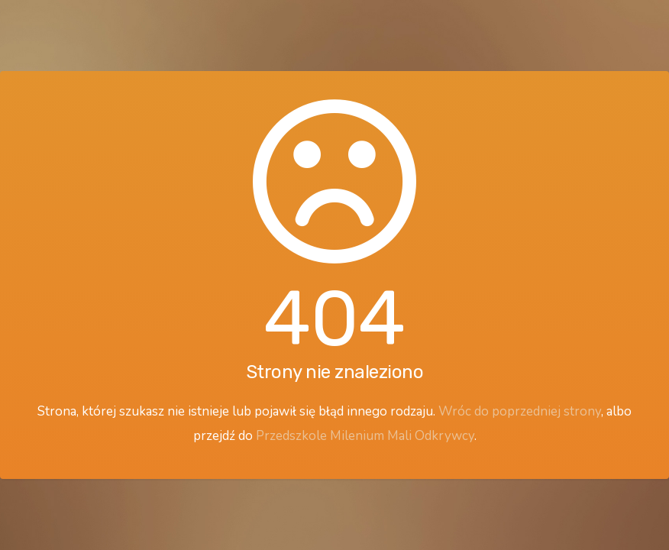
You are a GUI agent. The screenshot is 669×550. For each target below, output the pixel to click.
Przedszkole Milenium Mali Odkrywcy (365, 436)
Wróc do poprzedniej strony (519, 411)
